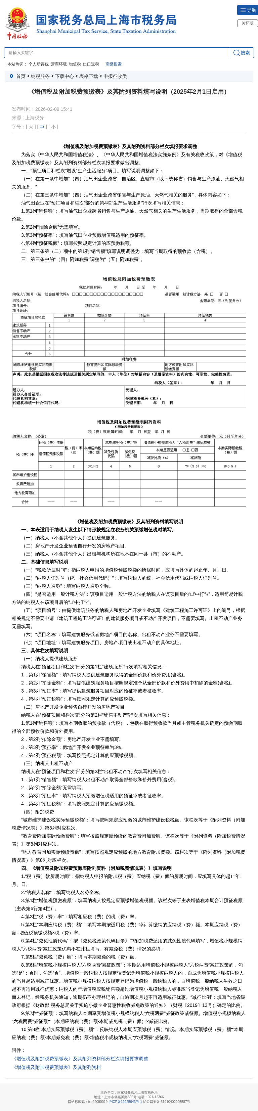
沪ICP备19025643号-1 (125, 1102)
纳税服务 (40, 76)
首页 (21, 76)
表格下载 (88, 76)
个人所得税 (39, 64)
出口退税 (91, 64)
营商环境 (59, 64)
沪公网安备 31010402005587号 (166, 1102)
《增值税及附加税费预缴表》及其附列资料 (56, 1067)
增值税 (75, 64)
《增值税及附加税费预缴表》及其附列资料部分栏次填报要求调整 (80, 1059)
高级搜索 (113, 64)
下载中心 (64, 76)
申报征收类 (115, 76)
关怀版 (248, 23)
